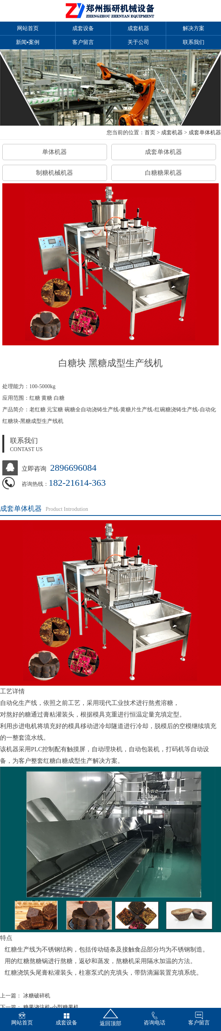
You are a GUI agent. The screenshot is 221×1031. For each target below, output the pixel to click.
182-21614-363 (77, 483)
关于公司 (138, 42)
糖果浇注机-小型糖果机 (51, 1007)
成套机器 (138, 28)
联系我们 (193, 42)
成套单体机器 (205, 132)
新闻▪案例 (27, 42)
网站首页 (28, 28)
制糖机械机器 (54, 172)
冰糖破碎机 (36, 996)
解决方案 (193, 28)
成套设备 (83, 28)
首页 (149, 132)
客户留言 (83, 42)
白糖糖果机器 (163, 172)
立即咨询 (34, 468)
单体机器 (54, 152)
